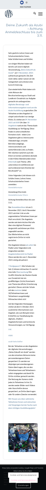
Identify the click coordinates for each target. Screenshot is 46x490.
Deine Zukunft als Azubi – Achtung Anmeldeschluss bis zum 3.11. (24, 30)
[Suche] (33, 14)
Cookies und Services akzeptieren (23, 475)
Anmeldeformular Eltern (18, 195)
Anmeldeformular (15, 187)
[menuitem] (33, 14)
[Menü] (39, 14)
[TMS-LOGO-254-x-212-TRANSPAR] (19, 14)
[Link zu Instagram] (26, 2)
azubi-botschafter (15, 341)
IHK (10, 329)
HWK (10, 335)
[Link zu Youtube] (22, 2)
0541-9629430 (25, 7)
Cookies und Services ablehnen (23, 480)
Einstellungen (23, 485)
